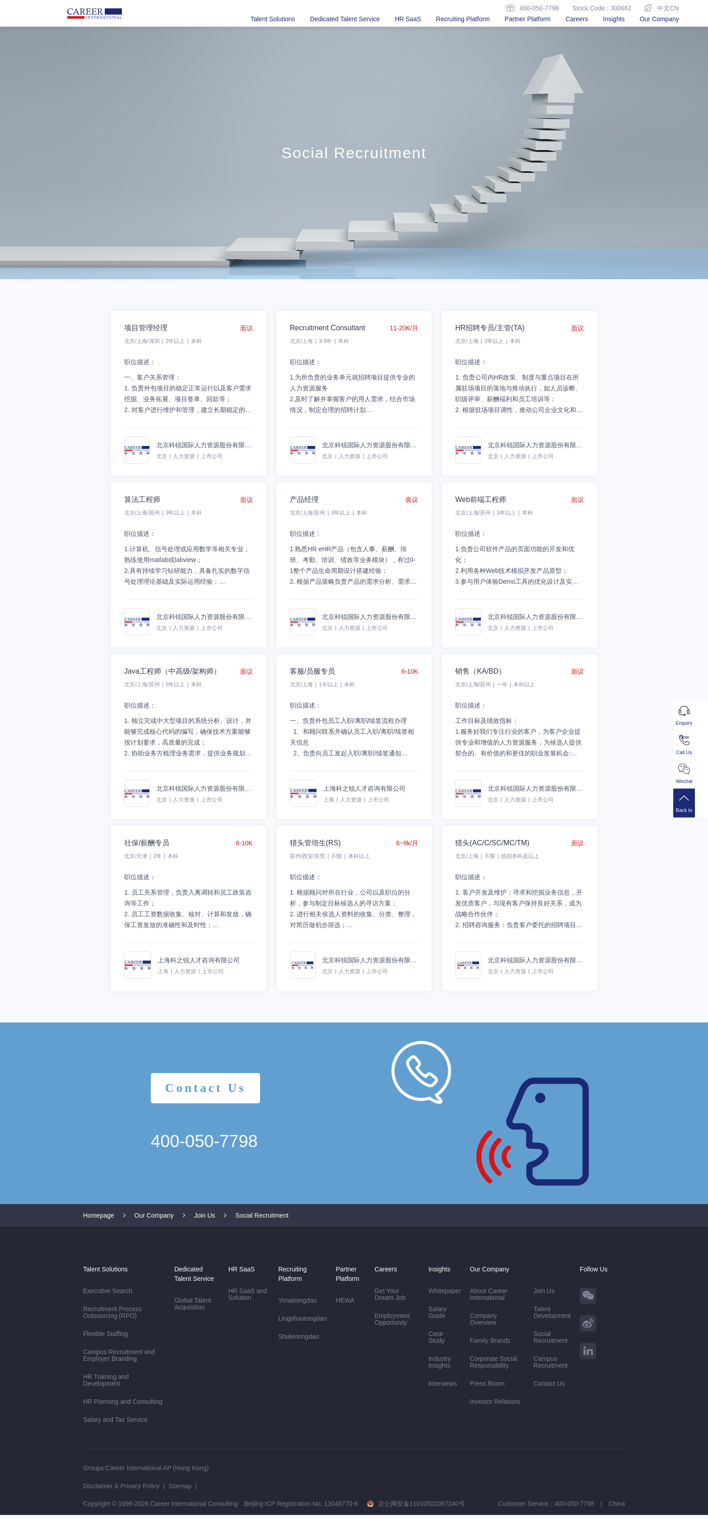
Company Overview (483, 1323)
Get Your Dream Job (389, 1298)
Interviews (443, 1387)
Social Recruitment (262, 1219)
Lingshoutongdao (302, 1322)
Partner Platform (528, 19)
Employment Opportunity (392, 1323)
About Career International (489, 1298)
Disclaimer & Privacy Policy (121, 1490)
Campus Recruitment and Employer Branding (119, 1359)
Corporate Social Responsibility (493, 1366)
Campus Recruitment (551, 1366)
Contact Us (207, 1092)
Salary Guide (438, 1316)
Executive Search (107, 1295)
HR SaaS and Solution (247, 1298)
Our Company (659, 19)
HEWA (345, 1304)
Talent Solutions (273, 19)
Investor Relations (495, 1405)
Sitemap (179, 1490)
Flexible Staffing (105, 1337)
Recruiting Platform (463, 19)
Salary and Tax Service (115, 1423)
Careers (577, 19)
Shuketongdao (298, 1340)
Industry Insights (440, 1366)
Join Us (204, 1219)
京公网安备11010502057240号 (421, 1508)
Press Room (487, 1387)
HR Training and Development (106, 1384)
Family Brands (490, 1344)
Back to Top (690, 812)
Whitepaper (445, 1295)
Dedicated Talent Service (345, 19)
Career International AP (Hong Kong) (157, 1472)
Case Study (437, 1341)
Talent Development (552, 1316)
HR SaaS (408, 19)
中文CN (662, 8)
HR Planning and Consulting (123, 1405)
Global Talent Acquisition (192, 1308)
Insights (613, 19)
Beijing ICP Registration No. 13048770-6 (301, 1508)
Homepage (98, 1219)
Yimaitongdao (297, 1304)
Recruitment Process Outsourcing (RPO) (113, 1316)
